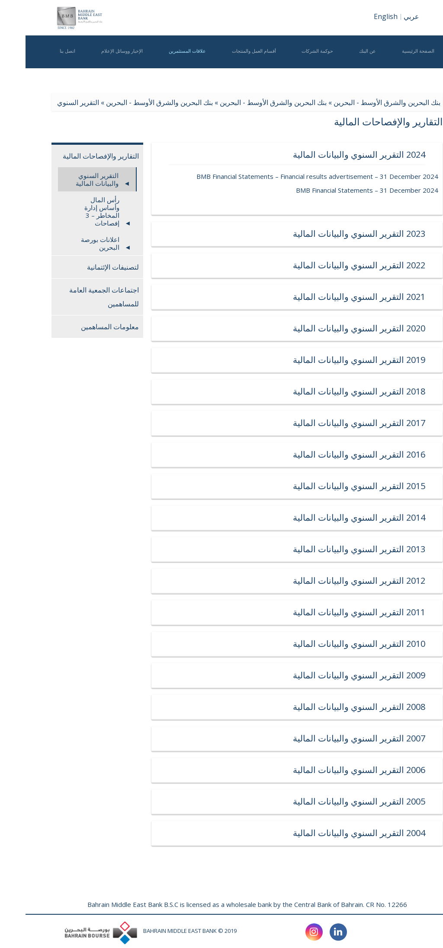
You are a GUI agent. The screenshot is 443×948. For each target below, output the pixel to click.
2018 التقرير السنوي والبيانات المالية (271, 391)
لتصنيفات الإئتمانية (87, 267)
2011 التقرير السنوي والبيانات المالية (271, 612)
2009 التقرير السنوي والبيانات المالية (271, 675)
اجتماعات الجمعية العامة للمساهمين (78, 297)
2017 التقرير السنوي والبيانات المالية (271, 423)
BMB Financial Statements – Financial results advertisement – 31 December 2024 (292, 176)
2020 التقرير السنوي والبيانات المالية (271, 328)
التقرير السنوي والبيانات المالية (71, 179)
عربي (386, 16)
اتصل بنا (42, 63)
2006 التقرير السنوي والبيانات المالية (271, 770)
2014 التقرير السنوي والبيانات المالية (271, 517)
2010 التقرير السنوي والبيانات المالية (271, 643)
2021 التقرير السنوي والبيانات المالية (271, 296)
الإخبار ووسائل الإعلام (96, 63)
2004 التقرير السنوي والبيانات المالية (271, 833)
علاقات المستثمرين (161, 63)
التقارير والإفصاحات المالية (75, 156)
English (360, 16)
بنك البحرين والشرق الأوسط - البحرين (361, 102)
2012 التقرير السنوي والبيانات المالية (271, 580)
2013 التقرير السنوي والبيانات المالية (271, 549)
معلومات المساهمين (84, 326)
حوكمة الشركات (292, 63)
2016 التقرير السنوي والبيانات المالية (271, 454)
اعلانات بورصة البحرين (74, 243)
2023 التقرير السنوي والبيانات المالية (271, 233)
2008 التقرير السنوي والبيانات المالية (271, 707)
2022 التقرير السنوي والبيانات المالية (271, 265)
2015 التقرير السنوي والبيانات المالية (271, 486)
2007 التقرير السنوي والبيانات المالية (271, 738)
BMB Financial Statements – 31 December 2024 (341, 190)
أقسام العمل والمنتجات (228, 63)
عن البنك (342, 63)
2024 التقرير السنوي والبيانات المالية (271, 154)
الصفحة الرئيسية (392, 63)
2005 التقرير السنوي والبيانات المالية (271, 801)
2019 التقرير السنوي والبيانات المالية (271, 360)
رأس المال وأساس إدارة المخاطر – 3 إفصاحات (76, 211)
